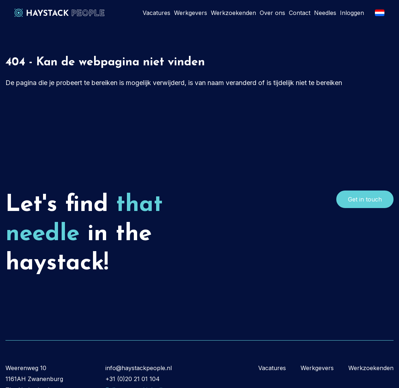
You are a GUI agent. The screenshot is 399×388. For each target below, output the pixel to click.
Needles (325, 12)
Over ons (272, 12)
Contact (299, 12)
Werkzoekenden (233, 12)
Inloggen (352, 12)
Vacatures (156, 12)
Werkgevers (190, 12)
